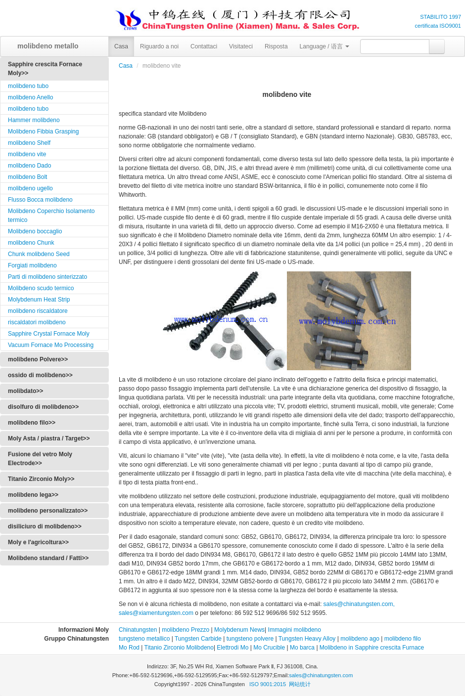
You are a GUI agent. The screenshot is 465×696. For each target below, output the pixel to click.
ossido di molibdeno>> (40, 375)
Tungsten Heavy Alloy (307, 638)
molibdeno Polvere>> (38, 359)
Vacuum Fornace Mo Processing (50, 345)
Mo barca (302, 647)
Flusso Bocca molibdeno (40, 199)
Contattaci (203, 46)
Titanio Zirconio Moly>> (41, 479)
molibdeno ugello (30, 188)
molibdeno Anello (30, 97)
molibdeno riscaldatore (38, 310)
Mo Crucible (269, 647)
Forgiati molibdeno (32, 265)
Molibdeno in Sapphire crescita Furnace (372, 647)
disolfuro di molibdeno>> (43, 406)
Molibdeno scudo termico (41, 288)
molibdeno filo (402, 638)
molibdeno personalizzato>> (48, 510)
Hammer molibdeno (34, 120)
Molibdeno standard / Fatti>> (48, 558)
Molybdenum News (239, 629)
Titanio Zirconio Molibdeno (179, 647)
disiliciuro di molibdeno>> (45, 526)
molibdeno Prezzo (185, 629)
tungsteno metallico (144, 638)
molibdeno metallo (44, 46)
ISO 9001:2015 (268, 684)
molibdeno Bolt (27, 177)
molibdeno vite (27, 154)
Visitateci (241, 46)
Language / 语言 (325, 46)
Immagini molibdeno (294, 629)
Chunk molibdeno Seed (39, 254)
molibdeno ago (359, 638)
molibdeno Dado (29, 165)
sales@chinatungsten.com (321, 675)
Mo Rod (129, 647)
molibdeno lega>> (33, 494)
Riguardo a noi (159, 46)
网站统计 (300, 684)
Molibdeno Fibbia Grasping (43, 131)
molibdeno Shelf (29, 142)
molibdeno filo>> (31, 422)
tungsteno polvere (250, 638)
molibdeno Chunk (31, 242)
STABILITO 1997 (440, 17)
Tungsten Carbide (198, 638)
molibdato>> (25, 391)
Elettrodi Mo (232, 647)
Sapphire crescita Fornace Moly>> (45, 69)
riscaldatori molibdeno (37, 322)
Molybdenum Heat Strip (39, 299)
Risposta (276, 46)
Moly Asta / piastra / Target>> (49, 438)
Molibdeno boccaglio (35, 231)
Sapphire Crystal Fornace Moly (49, 333)
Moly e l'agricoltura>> (38, 542)
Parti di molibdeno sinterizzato (47, 276)
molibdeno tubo (28, 86)
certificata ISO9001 (438, 26)
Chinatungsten (138, 629)
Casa (121, 46)
